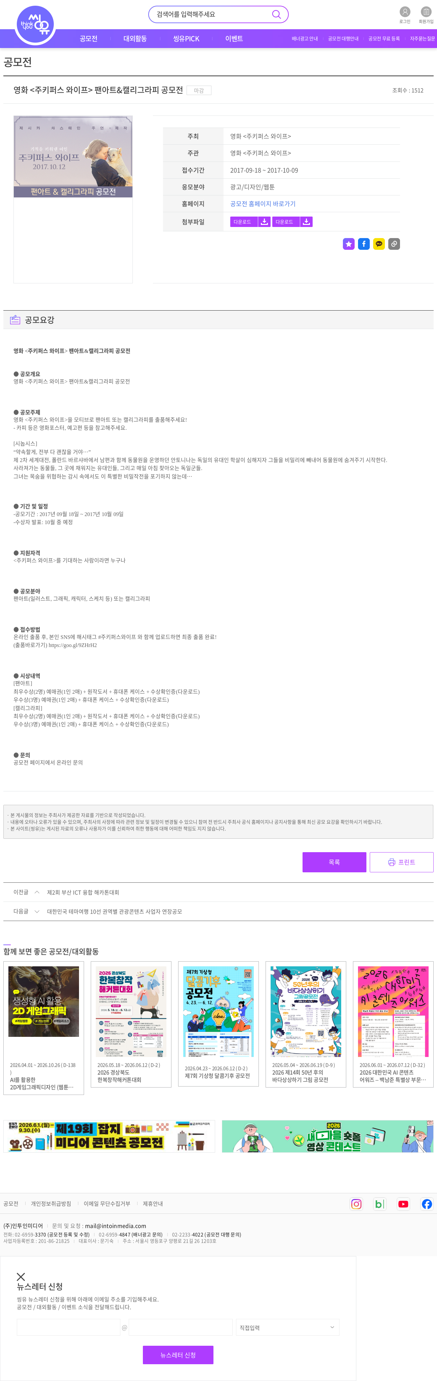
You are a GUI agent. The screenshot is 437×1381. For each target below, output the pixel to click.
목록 (334, 862)
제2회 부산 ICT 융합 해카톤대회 (83, 892)
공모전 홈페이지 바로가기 (263, 203)
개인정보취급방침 (51, 1203)
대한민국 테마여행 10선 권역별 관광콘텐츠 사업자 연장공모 (114, 912)
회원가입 (426, 15)
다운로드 (242, 221)
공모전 (10, 1203)
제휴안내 (153, 1203)
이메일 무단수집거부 (107, 1203)
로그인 (404, 15)
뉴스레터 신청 (178, 1355)
